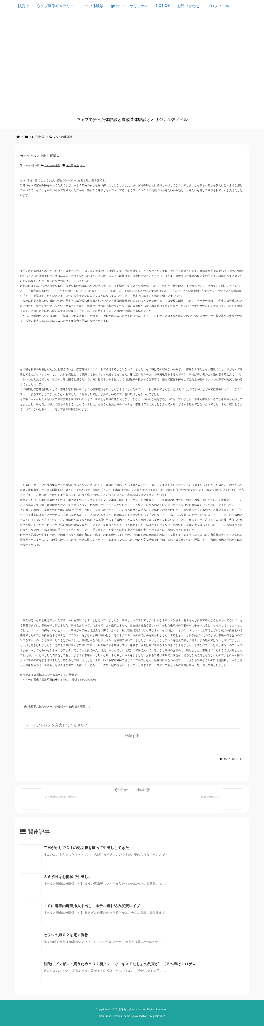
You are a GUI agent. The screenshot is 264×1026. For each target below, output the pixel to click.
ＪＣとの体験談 (62, 136)
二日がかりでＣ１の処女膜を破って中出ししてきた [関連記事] (86, 848)
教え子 (69, 165)
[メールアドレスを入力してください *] (132, 725)
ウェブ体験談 (36, 136)
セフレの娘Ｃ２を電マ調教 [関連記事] (66, 935)
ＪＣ (82, 165)
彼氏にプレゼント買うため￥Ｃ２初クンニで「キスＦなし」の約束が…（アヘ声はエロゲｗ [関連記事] (120, 964)
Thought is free (155, 1016)
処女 (76, 165)
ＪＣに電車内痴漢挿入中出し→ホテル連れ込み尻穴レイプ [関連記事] (92, 906)
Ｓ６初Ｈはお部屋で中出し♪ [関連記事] (67, 877)
